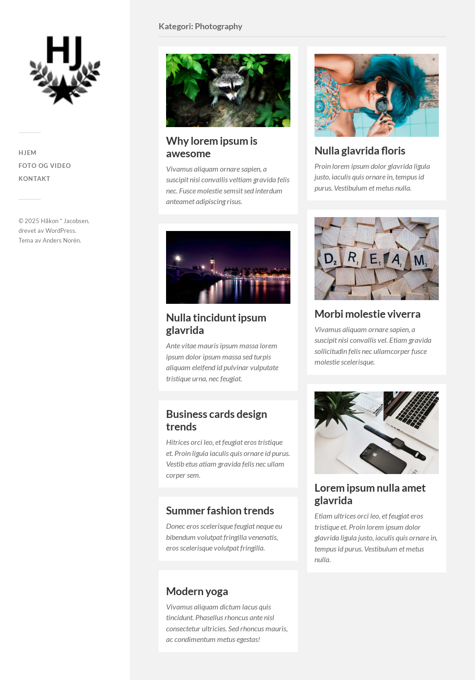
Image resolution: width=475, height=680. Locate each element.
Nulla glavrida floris (360, 150)
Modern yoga (197, 591)
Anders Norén (61, 240)
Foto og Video (45, 165)
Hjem (28, 152)
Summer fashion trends (220, 510)
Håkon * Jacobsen (64, 221)
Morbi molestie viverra (368, 314)
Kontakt (35, 178)
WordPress (60, 230)
